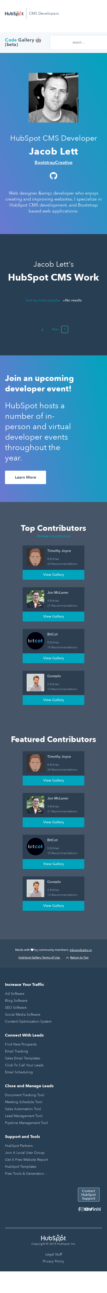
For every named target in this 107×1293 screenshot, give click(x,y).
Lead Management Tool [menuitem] (24, 1116)
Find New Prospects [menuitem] (21, 1044)
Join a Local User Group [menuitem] (25, 1152)
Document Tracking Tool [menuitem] (24, 1095)
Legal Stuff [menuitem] (53, 1254)
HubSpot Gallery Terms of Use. (39, 957)
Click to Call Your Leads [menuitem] (24, 1065)
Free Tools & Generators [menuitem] (24, 1173)
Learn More (25, 477)
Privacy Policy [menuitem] (53, 1261)
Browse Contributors (53, 536)
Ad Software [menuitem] (14, 993)
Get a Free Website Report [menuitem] (26, 1159)
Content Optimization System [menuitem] (28, 1021)
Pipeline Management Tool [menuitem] (26, 1123)
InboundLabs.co (81, 950)
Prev (50, 329)
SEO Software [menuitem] (16, 1007)
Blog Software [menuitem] (16, 1000)
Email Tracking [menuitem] (16, 1051)
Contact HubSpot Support (88, 1195)
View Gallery (53, 574)
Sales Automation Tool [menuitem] (23, 1109)
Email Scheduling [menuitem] (19, 1072)
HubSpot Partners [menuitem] (19, 1145)
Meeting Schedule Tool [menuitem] (23, 1102)
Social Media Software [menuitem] (22, 1014)
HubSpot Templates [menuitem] (20, 1166)
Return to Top (77, 957)
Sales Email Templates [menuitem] (22, 1058)
